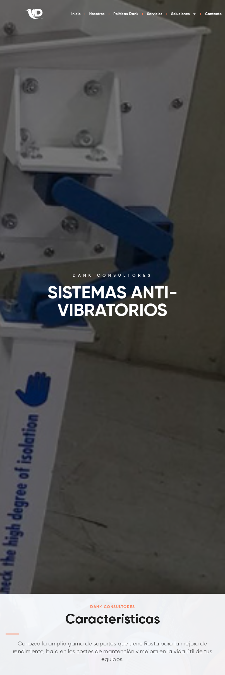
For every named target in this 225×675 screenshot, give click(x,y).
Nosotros (142, 14)
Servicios (193, 14)
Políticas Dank (168, 14)
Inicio (123, 14)
